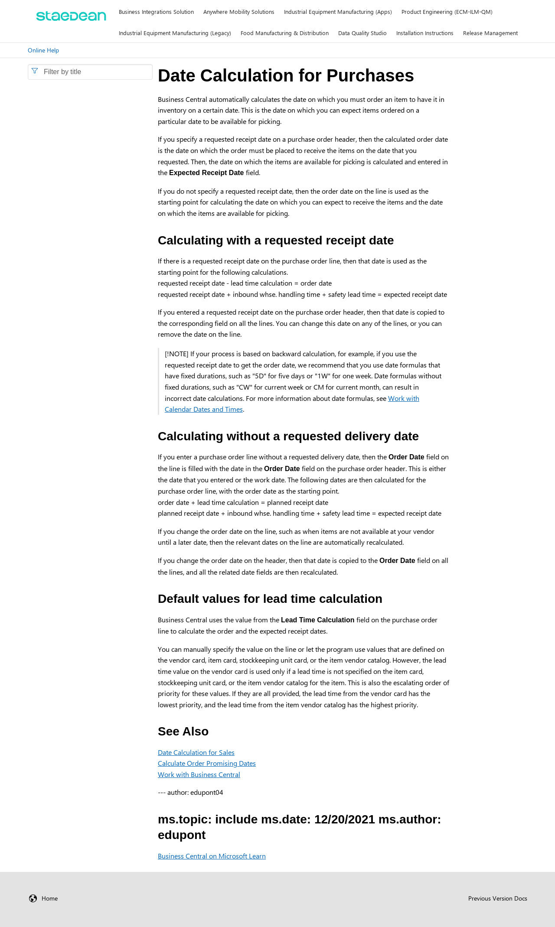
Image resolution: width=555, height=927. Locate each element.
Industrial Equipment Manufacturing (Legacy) (175, 32)
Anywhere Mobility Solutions (238, 11)
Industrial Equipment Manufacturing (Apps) (338, 11)
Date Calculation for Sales (196, 752)
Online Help (43, 50)
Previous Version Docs (497, 898)
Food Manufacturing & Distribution (285, 32)
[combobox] (90, 72)
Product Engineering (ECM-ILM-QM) (447, 11)
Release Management (490, 32)
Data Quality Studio (362, 32)
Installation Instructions (425, 32)
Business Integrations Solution (156, 11)
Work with (199, 774)
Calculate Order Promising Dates (207, 763)
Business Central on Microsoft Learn (212, 855)
